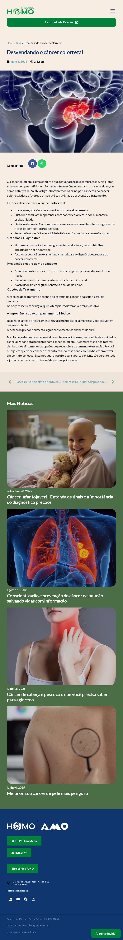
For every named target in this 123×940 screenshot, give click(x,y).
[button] (112, 11)
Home (10, 42)
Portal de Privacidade (17, 890)
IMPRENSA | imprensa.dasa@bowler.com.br (28, 925)
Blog (18, 42)
